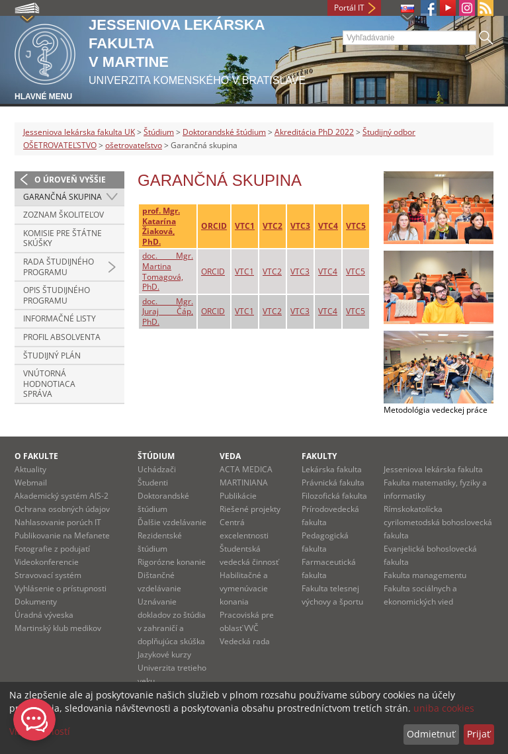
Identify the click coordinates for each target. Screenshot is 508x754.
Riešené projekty (250, 509)
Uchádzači (157, 469)
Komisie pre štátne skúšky (62, 238)
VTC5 (356, 225)
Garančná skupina (62, 196)
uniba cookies (443, 708)
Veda (230, 456)
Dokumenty (36, 601)
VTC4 (328, 225)
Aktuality (30, 469)
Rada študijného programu (58, 267)
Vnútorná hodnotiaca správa (49, 383)
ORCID (214, 225)
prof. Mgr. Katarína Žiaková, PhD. (161, 226)
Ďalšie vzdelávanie (172, 522)
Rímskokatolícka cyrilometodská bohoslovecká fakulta (438, 522)
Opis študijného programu (56, 295)
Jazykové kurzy (164, 654)
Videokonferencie (47, 561)
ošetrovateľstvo (133, 145)
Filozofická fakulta (334, 495)
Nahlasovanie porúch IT (58, 522)
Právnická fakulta (333, 482)
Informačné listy (59, 318)
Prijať (478, 734)
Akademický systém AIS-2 (61, 495)
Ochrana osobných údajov (62, 509)
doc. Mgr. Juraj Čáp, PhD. (167, 311)
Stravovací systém (48, 575)
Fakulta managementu (425, 575)
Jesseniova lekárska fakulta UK (79, 132)
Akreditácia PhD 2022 (314, 132)
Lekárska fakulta (332, 469)
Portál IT (349, 7)
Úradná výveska (44, 614)
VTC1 (245, 225)
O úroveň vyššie (70, 179)
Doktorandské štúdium (224, 132)
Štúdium (159, 132)
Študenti (153, 482)
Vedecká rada (245, 641)
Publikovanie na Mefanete (62, 535)
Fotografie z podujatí (52, 548)
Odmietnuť (431, 734)
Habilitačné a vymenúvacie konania (244, 588)
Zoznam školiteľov (63, 214)
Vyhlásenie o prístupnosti (60, 588)
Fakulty (319, 456)
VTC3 (300, 225)
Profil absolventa (62, 337)
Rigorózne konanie (172, 561)
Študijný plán (52, 355)
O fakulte (36, 456)
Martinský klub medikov (58, 628)
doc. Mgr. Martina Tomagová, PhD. (167, 271)
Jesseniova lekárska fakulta (433, 469)
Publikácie (238, 495)
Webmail (31, 482)
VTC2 (272, 225)
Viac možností (39, 731)
